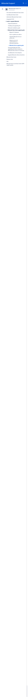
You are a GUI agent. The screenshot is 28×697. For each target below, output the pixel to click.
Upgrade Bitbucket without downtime (16, 54)
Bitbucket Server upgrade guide (16, 45)
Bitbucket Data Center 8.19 (15, 8)
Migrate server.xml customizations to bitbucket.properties (13, 42)
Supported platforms (12, 23)
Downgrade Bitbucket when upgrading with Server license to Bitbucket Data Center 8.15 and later (16, 49)
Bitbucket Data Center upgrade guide (16, 30)
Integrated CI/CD (10, 19)
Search (23, 3)
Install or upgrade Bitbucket (13, 21)
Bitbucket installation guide (14, 28)
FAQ (7, 61)
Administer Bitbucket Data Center (14, 17)
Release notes (10, 59)
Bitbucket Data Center (11, 57)
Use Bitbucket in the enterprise (15, 52)
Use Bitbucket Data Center (12, 14)
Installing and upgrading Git (14, 25)
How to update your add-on (15, 34)
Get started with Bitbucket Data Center (15, 12)
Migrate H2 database (14, 32)
